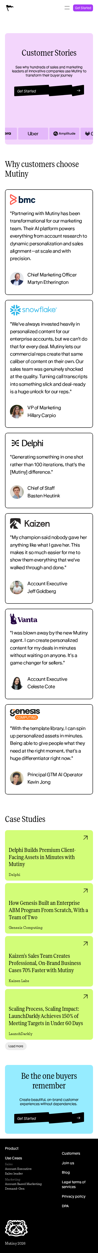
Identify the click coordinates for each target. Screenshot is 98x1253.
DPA (65, 1206)
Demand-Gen (14, 1188)
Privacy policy (74, 1196)
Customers (71, 1153)
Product (11, 1148)
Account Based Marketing (23, 1184)
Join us (68, 1163)
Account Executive (18, 1169)
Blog (66, 1172)
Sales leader (14, 1173)
